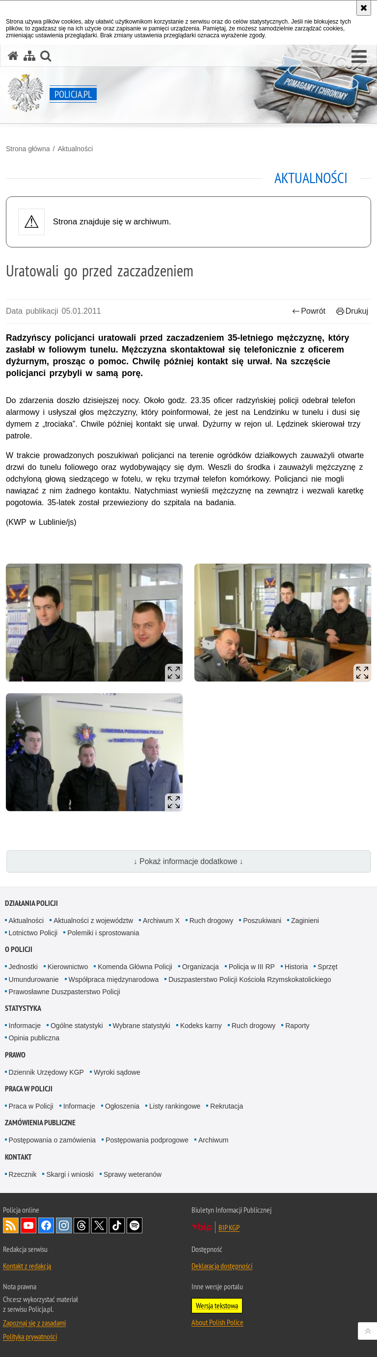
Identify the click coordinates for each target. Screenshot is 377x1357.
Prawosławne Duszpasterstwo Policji (64, 992)
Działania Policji (31, 903)
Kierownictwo (68, 967)
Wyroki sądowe (117, 1072)
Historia (296, 967)
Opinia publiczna (34, 1038)
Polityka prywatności (30, 1336)
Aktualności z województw (93, 920)
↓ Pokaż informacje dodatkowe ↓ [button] (188, 861)
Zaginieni (305, 920)
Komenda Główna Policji (135, 967)
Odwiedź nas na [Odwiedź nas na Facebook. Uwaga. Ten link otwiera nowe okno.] (46, 1225)
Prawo (15, 1055)
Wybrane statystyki (141, 1026)
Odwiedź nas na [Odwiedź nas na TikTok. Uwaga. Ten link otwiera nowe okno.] (117, 1225)
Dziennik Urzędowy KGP (46, 1072)
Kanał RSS (11, 1225)
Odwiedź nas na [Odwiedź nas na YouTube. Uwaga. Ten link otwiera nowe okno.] (28, 1225)
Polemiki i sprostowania (103, 933)
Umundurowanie (34, 979)
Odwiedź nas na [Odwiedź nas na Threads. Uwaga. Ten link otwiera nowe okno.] (81, 1225)
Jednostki (23, 967)
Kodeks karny (201, 1026)
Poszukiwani (262, 920)
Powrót (308, 311)
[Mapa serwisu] (29, 56)
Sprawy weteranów (133, 1174)
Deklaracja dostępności (221, 1266)
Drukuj (352, 311)
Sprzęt (327, 967)
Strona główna (28, 149)
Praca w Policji (29, 1089)
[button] (359, 57)
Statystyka (23, 1008)
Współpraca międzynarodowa (114, 979)
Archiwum (213, 1140)
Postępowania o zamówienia (52, 1140)
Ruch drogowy (211, 920)
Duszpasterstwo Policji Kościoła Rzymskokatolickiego (249, 979)
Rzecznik (23, 1174)
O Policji (18, 949)
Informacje (25, 1026)
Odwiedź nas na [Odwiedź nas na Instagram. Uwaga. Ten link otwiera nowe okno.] (64, 1225)
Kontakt (18, 1157)
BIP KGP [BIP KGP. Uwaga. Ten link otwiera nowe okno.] (229, 1227)
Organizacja (200, 967)
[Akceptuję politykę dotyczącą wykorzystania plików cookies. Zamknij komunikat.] (363, 8)
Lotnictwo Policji (33, 933)
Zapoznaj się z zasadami (34, 1323)
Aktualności (75, 149)
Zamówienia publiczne (40, 1122)
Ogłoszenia (122, 1106)
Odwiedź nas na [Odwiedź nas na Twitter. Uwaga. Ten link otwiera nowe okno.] (99, 1225)
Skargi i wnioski (69, 1174)
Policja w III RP (252, 967)
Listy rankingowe (174, 1106)
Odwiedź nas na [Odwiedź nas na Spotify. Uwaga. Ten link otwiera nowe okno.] (134, 1225)
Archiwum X (161, 920)
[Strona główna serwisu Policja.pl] (13, 56)
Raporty (297, 1026)
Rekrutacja (226, 1106)
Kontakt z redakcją (27, 1266)
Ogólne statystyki (77, 1026)
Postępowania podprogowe (147, 1140)
